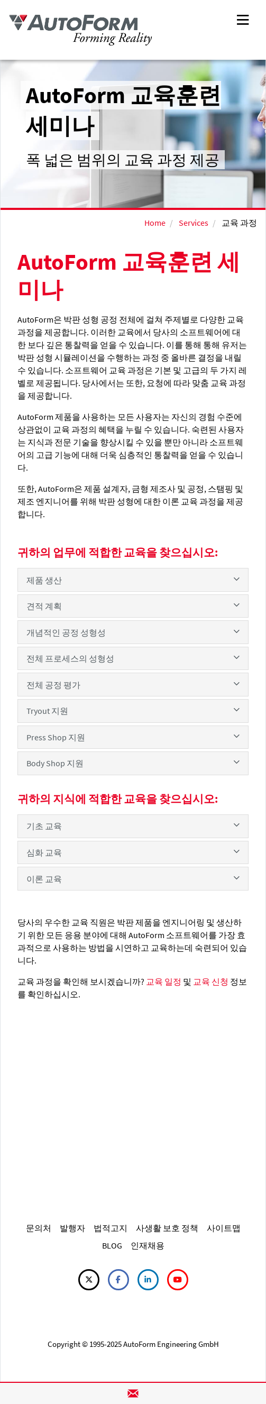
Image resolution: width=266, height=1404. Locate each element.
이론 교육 (133, 878)
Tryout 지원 (133, 710)
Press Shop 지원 (133, 736)
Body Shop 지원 (133, 762)
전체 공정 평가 (133, 684)
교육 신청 (210, 981)
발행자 (72, 1228)
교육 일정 (163, 981)
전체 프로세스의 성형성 (133, 658)
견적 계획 (133, 605)
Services (193, 222)
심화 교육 (133, 852)
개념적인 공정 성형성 (133, 632)
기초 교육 (133, 825)
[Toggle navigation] (243, 18)
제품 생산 (133, 579)
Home (155, 222)
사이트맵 (224, 1228)
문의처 (38, 1228)
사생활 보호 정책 (167, 1228)
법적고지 (110, 1228)
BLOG (112, 1245)
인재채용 (147, 1245)
